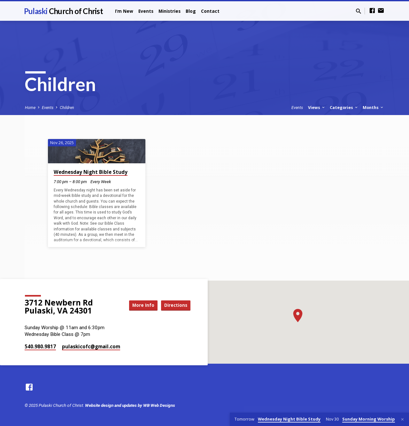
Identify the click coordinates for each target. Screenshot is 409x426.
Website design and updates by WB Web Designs (130, 405)
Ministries (169, 11)
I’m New (124, 11)
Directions (174, 305)
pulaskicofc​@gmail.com (91, 346)
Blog (191, 11)
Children (67, 107)
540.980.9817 (40, 346)
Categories (344, 107)
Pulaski (63, 11)
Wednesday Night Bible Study (90, 172)
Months (373, 107)
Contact (210, 11)
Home (30, 107)
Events (145, 11)
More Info (138, 305)
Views (317, 107)
